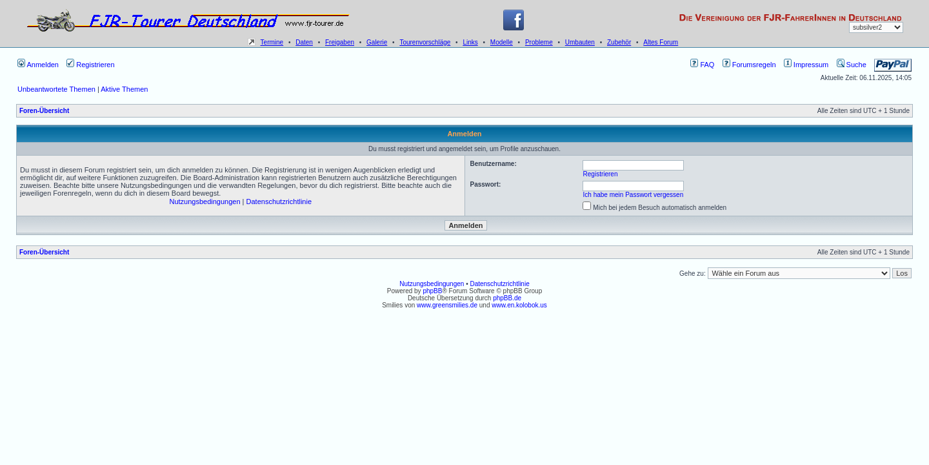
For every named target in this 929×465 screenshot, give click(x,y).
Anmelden (38, 64)
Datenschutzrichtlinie (279, 201)
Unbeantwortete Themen (56, 89)
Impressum (806, 64)
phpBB (432, 290)
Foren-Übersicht (44, 110)
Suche (851, 64)
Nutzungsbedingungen (204, 201)
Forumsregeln (749, 64)
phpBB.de (507, 298)
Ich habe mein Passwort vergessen (633, 194)
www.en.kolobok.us (519, 305)
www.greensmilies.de (447, 305)
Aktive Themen (124, 89)
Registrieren (90, 64)
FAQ (702, 64)
